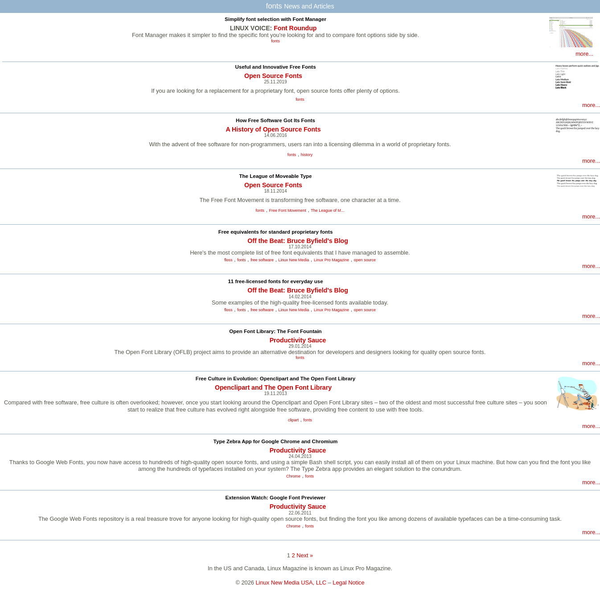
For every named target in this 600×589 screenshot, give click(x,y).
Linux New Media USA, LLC (291, 582)
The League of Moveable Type (275, 176)
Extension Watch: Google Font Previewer (276, 497)
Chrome (293, 476)
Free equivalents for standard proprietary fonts (275, 232)
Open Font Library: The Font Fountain (275, 331)
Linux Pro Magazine (331, 260)
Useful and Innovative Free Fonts (275, 67)
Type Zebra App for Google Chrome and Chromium (275, 441)
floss (228, 260)
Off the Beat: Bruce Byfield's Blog (297, 240)
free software (262, 260)
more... (584, 53)
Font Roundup (295, 28)
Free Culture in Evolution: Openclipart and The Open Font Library (275, 378)
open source (365, 260)
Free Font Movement (287, 210)
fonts (275, 41)
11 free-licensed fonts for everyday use (275, 281)
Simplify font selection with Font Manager (275, 19)
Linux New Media (294, 260)
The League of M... (327, 210)
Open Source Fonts (273, 75)
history (306, 154)
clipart (293, 420)
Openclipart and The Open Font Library (273, 387)
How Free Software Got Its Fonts (275, 120)
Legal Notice (348, 582)
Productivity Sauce (298, 340)
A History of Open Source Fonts (273, 129)
